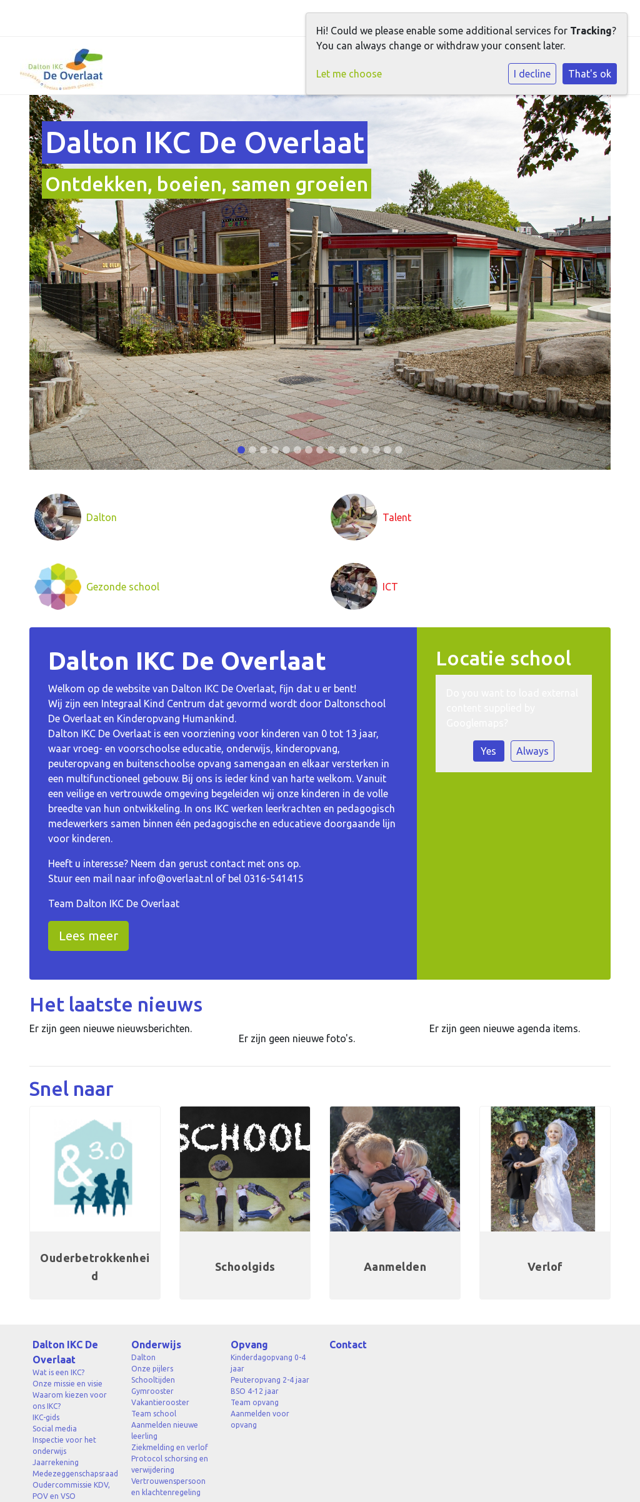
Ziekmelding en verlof (169, 1447)
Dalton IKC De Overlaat (65, 1352)
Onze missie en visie (67, 1384)
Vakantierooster (160, 1402)
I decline (532, 73)
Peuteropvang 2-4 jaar (270, 1380)
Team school (153, 1414)
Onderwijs (156, 1344)
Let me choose (349, 73)
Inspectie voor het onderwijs (64, 1445)
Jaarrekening (55, 1462)
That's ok (589, 73)
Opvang (249, 1344)
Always (532, 751)
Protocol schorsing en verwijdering (169, 1464)
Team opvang (255, 1402)
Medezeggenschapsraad (72, 1474)
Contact (348, 1344)
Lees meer (88, 935)
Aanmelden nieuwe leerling (164, 1430)
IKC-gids (45, 1417)
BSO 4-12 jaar (255, 1391)
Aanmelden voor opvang (260, 1419)
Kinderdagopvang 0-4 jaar (268, 1363)
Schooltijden (153, 1380)
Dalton (143, 1357)
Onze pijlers (152, 1369)
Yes (488, 751)
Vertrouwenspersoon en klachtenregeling (168, 1486)
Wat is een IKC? (58, 1372)
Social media (54, 1429)
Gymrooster (152, 1391)
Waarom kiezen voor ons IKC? (69, 1400)
